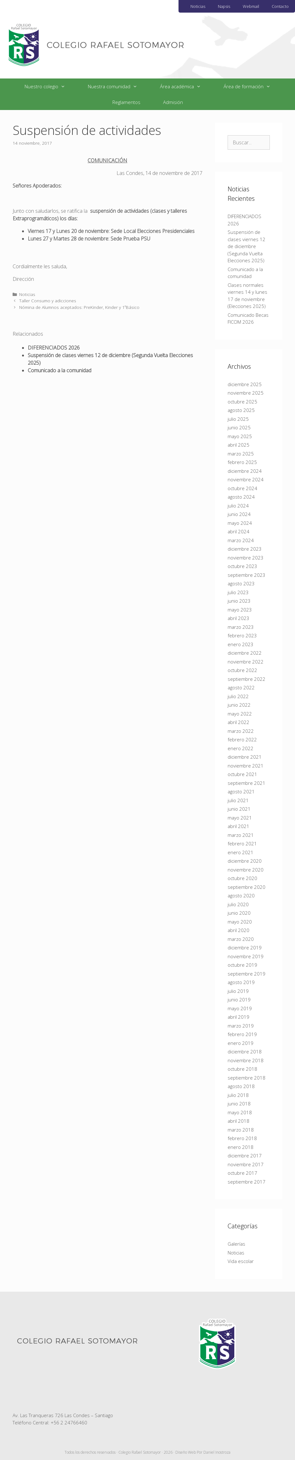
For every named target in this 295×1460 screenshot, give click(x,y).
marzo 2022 (241, 731)
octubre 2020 (242, 878)
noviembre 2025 (246, 393)
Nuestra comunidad (118, 86)
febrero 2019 (242, 1034)
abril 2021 (238, 826)
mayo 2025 (240, 436)
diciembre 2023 (245, 549)
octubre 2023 (242, 566)
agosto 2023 (241, 583)
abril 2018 (238, 1121)
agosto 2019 (241, 982)
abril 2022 (238, 722)
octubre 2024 (242, 488)
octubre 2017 (242, 1173)
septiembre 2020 (246, 887)
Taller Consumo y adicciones (47, 301)
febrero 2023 (242, 635)
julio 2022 (238, 696)
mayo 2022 (240, 713)
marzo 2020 (241, 939)
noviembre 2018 (246, 1060)
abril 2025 (238, 445)
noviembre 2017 (246, 1164)
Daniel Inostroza (216, 1452)
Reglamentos (126, 102)
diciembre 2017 (245, 1155)
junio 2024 (239, 514)
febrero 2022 (242, 739)
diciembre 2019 (245, 947)
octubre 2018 (242, 1069)
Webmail (251, 6)
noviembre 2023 (246, 557)
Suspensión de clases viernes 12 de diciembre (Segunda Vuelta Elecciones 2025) (246, 246)
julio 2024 (238, 505)
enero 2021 (240, 852)
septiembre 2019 (246, 973)
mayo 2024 (240, 523)
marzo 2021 (241, 835)
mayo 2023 (240, 609)
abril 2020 (238, 930)
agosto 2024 (241, 497)
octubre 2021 (242, 774)
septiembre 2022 (246, 679)
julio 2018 (238, 1095)
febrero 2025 (242, 462)
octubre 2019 (242, 965)
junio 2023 (239, 601)
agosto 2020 (241, 895)
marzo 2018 (241, 1130)
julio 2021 (238, 800)
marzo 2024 (241, 540)
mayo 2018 (240, 1112)
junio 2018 (239, 1103)
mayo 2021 (240, 817)
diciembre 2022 (245, 653)
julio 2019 (238, 991)
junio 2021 (239, 809)
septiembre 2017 (246, 1182)
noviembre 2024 (246, 479)
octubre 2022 (242, 670)
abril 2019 (238, 1017)
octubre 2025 (242, 401)
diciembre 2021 (245, 757)
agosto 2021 (241, 791)
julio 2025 (238, 419)
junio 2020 (239, 913)
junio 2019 (239, 999)
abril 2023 (238, 618)
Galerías (236, 1244)
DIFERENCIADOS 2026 (54, 347)
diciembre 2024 (245, 471)
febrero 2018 (242, 1138)
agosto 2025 (241, 410)
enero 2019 (240, 1043)
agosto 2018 (241, 1086)
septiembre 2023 (246, 575)
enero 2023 (240, 644)
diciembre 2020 (245, 861)
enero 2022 (240, 748)
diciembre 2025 (245, 384)
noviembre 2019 (246, 956)
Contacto (280, 6)
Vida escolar (241, 1261)
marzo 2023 (241, 627)
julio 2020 (238, 904)
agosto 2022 (241, 687)
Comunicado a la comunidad (59, 370)
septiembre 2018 (246, 1078)
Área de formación (253, 86)
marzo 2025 (241, 453)
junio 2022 (239, 705)
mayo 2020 (240, 921)
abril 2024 (238, 531)
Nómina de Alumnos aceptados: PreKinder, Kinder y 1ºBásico (79, 307)
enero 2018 (240, 1147)
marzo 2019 (241, 1026)
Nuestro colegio (51, 86)
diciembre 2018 (245, 1051)
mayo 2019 (240, 1008)
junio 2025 (239, 427)
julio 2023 (238, 592)
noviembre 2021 (246, 765)
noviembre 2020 (246, 869)
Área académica (186, 86)
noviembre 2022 (246, 661)
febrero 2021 (242, 843)
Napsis (224, 6)
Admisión (173, 102)
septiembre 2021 (246, 783)
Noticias (197, 6)
